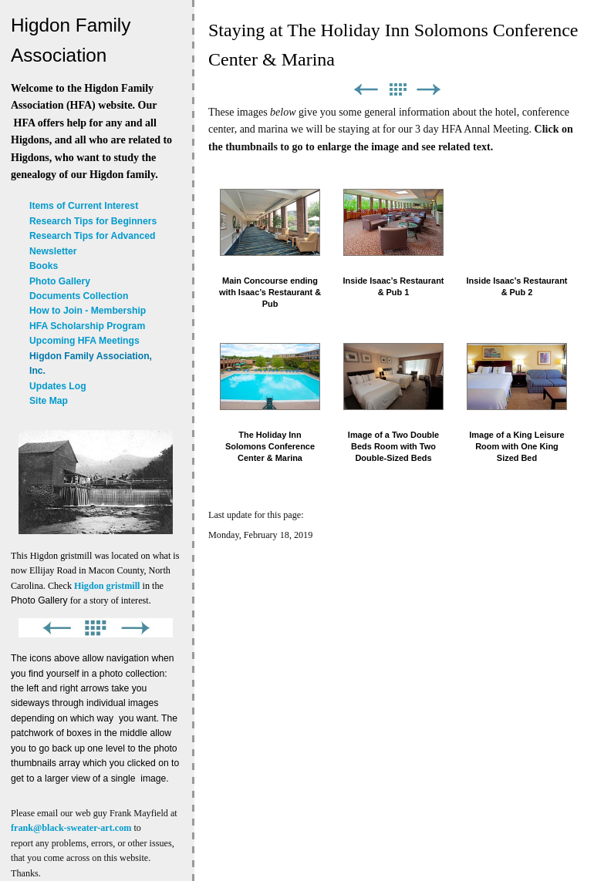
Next (429, 90)
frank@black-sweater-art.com (71, 827)
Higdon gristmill (107, 585)
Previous (366, 90)
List (397, 90)
